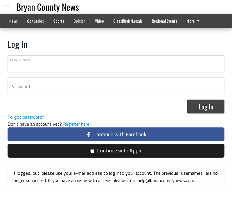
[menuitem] (195, 21)
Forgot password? (26, 117)
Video (99, 21)
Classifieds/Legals (128, 21)
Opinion (79, 21)
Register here (76, 124)
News (13, 21)
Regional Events (164, 21)
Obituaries (35, 21)
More (194, 20)
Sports (58, 21)
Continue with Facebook (116, 134)
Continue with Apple (116, 151)
